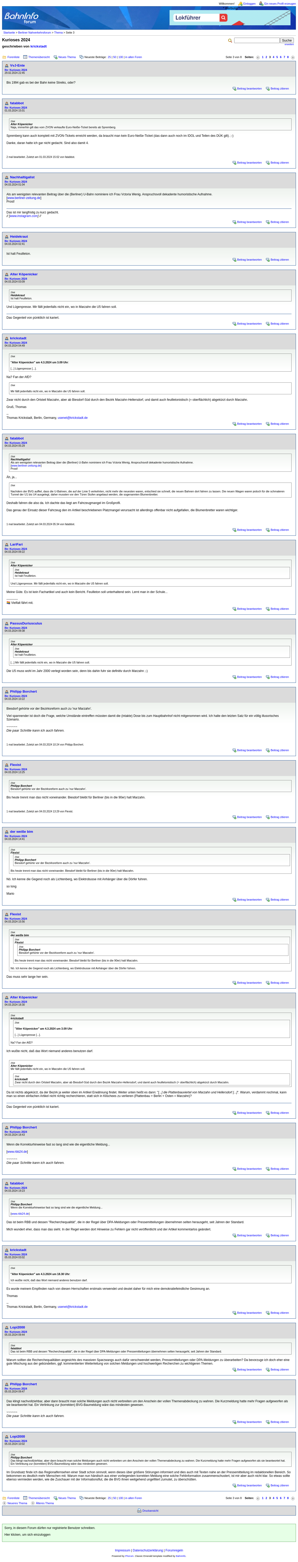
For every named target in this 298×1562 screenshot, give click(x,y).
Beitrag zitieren (280, 88)
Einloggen (249, 3)
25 (109, 57)
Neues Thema (67, 57)
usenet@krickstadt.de (73, 418)
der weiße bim (21, 832)
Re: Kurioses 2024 (16, 70)
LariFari (16, 544)
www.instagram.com (23, 216)
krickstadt (38, 46)
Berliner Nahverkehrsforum (34, 32)
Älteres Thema (45, 1503)
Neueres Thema (17, 1503)
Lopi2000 (17, 1327)
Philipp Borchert (23, 691)
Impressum (122, 1550)
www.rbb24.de (17, 1152)
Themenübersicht (39, 57)
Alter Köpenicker (24, 274)
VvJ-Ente (17, 65)
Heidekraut (19, 236)
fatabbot (17, 103)
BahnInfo (181, 1556)
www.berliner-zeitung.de (23, 198)
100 (120, 57)
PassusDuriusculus (26, 623)
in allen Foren (133, 57)
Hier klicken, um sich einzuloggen (27, 1534)
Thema (58, 32)
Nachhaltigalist (22, 177)
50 (114, 57)
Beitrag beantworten (249, 88)
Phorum (129, 1556)
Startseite (9, 32)
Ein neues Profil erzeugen (280, 3)
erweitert (289, 44)
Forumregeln (174, 1550)
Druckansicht (150, 1510)
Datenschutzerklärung (148, 1550)
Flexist (15, 765)
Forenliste (13, 57)
